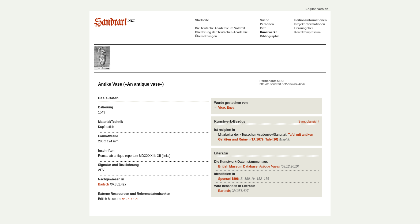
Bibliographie (269, 36)
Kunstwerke (268, 32)
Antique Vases (269, 166)
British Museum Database (237, 166)
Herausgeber (303, 28)
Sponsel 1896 (228, 179)
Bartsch (224, 191)
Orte (263, 28)
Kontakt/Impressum (307, 32)
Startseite (202, 20)
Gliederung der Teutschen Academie (221, 32)
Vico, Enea (226, 107)
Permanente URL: (282, 82)
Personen (267, 24)
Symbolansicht (308, 121)
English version (317, 8)
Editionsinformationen (310, 20)
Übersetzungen (206, 36)
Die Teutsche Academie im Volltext (220, 28)
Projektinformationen (309, 24)
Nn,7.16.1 (130, 199)
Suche (264, 20)
